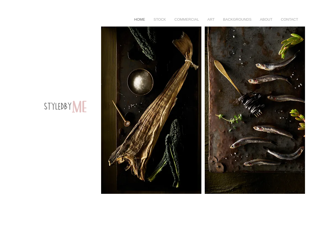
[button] (186, 19)
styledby (58, 107)
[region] (61, 121)
